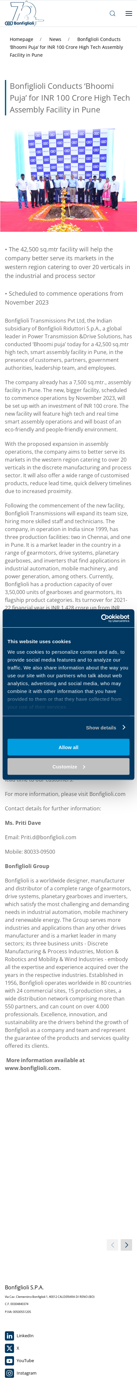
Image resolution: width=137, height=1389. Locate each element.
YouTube (19, 1235)
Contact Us (15, 1272)
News (56, 39)
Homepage (22, 39)
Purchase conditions (24, 1372)
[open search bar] (112, 13)
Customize (69, 766)
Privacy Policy (18, 1353)
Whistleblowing (20, 1292)
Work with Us (18, 1282)
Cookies (12, 1343)
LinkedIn (19, 1211)
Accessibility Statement (27, 1311)
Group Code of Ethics (25, 1334)
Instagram (21, 1248)
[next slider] (126, 1120)
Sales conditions (20, 1363)
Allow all (69, 747)
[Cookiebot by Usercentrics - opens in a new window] (100, 618)
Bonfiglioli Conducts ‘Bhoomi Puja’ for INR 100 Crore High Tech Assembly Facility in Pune (66, 47)
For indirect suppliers (25, 1301)
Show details (101, 727)
